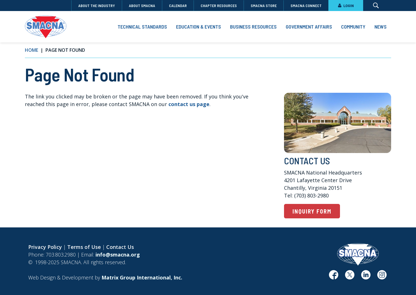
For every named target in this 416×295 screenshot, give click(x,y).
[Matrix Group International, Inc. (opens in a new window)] (141, 277)
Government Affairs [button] (309, 26)
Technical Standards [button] (142, 26)
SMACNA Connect (306, 5)
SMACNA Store (264, 5)
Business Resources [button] (253, 26)
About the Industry (96, 5)
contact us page (188, 104)
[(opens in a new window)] (333, 277)
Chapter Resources (219, 5)
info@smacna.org (118, 254)
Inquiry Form (312, 211)
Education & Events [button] (198, 26)
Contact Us (120, 247)
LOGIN (346, 5)
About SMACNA (142, 5)
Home (31, 50)
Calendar (178, 5)
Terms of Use (84, 247)
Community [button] (353, 26)
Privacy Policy (45, 247)
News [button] (380, 26)
